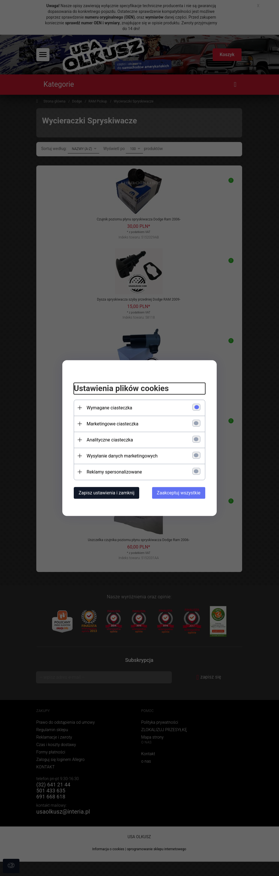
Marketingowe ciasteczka (112, 424)
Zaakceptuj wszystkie (178, 493)
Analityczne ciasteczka (110, 440)
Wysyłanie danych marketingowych (122, 456)
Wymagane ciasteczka (109, 408)
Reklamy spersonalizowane (114, 472)
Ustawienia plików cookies (121, 388)
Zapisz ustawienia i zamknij (106, 493)
